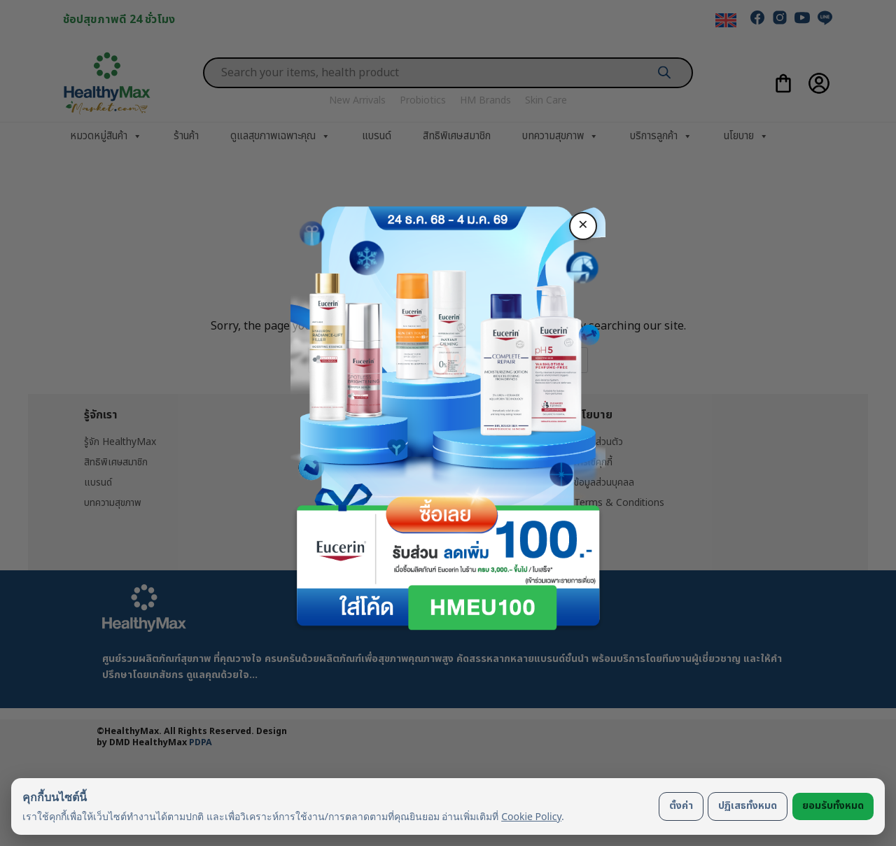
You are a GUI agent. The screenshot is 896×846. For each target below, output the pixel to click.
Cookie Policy (531, 816)
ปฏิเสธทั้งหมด (747, 805)
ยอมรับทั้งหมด (833, 805)
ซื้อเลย (448, 510)
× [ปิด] (583, 225)
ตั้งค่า (681, 805)
